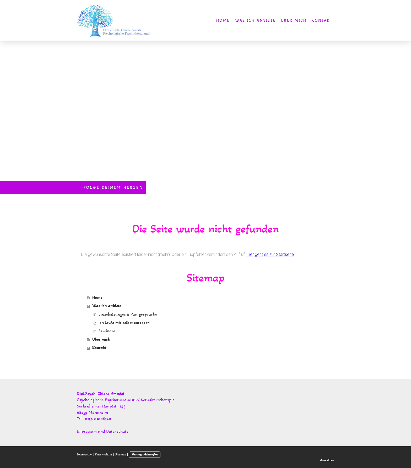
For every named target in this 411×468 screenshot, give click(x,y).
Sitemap (120, 454)
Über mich (293, 20)
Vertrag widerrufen (145, 454)
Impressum (84, 454)
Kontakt (322, 20)
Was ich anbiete (255, 20)
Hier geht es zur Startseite (270, 254)
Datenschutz (103, 454)
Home (223, 20)
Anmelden (327, 460)
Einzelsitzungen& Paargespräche (128, 314)
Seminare (107, 330)
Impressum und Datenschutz (102, 431)
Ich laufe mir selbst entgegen (124, 322)
